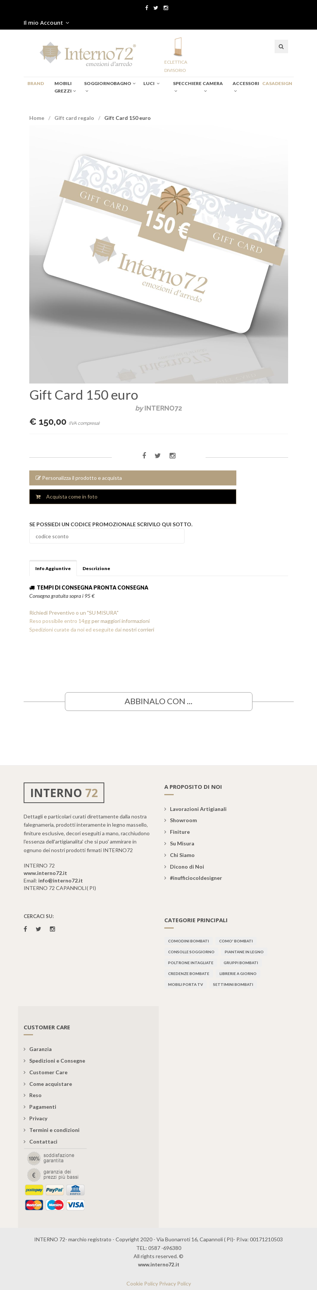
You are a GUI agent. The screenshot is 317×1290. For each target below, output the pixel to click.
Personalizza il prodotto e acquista (79, 478)
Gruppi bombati (241, 962)
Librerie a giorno (238, 973)
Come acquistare (48, 1084)
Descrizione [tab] (96, 568)
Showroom (180, 820)
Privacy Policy (175, 1283)
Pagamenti (40, 1106)
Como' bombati (236, 941)
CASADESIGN (273, 83)
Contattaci (40, 1141)
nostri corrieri (138, 629)
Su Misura (179, 843)
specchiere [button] (186, 87)
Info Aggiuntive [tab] (53, 568)
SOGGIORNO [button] (97, 87)
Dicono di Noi (184, 866)
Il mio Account (46, 22)
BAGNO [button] (125, 83)
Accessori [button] (245, 87)
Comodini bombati (188, 941)
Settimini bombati (233, 984)
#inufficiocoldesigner (193, 878)
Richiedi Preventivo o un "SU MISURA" (74, 612)
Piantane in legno (244, 952)
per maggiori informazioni (121, 621)
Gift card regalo (74, 118)
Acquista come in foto (67, 496)
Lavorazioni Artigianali (195, 809)
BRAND (35, 83)
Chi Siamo (179, 855)
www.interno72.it (45, 873)
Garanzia (38, 1049)
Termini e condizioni (52, 1130)
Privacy (35, 1118)
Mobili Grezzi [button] (65, 87)
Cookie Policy (142, 1283)
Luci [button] (151, 83)
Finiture (177, 832)
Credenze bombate (188, 973)
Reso (33, 1095)
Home (36, 118)
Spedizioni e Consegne (54, 1060)
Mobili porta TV (185, 984)
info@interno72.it (60, 880)
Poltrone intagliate (190, 962)
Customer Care (46, 1072)
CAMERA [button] (213, 87)
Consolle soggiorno (191, 952)
